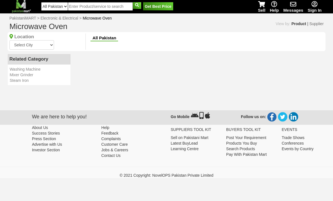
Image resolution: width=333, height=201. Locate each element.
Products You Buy (241, 143)
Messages (293, 7)
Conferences (293, 143)
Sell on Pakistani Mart (189, 137)
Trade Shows (293, 137)
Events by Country (298, 149)
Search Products (240, 149)
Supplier (316, 23)
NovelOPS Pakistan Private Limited (182, 175)
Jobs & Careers (114, 150)
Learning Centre (185, 149)
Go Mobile (180, 116)
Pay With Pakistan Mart (246, 154)
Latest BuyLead (184, 143)
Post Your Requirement (246, 137)
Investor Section (46, 150)
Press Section (44, 139)
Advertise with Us (47, 144)
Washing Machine (25, 69)
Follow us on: (253, 116)
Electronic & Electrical (59, 18)
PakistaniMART (22, 18)
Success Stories (46, 133)
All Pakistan (104, 37)
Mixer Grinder (21, 75)
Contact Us (111, 155)
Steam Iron (19, 80)
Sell (261, 7)
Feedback (109, 133)
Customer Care (114, 144)
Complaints (111, 139)
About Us (40, 127)
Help (274, 7)
